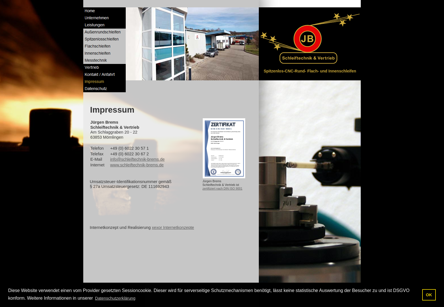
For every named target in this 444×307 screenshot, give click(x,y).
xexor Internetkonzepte (173, 227)
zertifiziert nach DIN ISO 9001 (222, 188)
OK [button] (429, 295)
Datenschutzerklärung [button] (115, 298)
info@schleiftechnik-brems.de (137, 159)
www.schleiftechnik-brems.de (137, 165)
